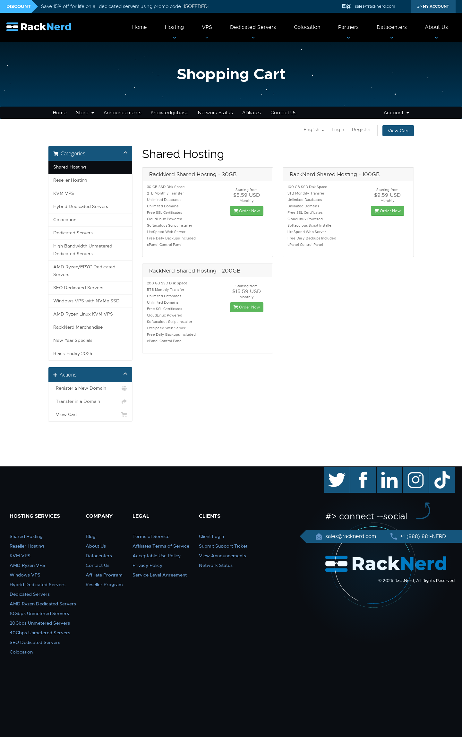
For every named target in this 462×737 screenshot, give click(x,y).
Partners (348, 27)
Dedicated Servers (253, 27)
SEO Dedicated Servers (78, 287)
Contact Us (283, 113)
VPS (207, 27)
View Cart (398, 131)
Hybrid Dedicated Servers (80, 206)
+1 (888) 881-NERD (422, 536)
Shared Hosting (69, 167)
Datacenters (392, 27)
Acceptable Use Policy (157, 556)
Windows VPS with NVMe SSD (86, 301)
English (314, 130)
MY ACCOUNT (435, 6)
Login (338, 130)
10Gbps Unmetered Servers (39, 613)
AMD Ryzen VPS (27, 565)
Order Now (247, 210)
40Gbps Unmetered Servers (40, 633)
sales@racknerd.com (375, 6)
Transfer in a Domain (90, 401)
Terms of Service (151, 536)
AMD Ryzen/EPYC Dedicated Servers (84, 270)
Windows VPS (25, 575)
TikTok (437, 470)
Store (85, 113)
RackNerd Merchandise (78, 327)
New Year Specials (72, 340)
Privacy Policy (147, 565)
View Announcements (222, 556)
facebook (362, 470)
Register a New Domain (90, 388)
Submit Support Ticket (223, 546)
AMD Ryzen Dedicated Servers (43, 604)
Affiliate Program (104, 575)
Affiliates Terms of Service (161, 546)
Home (139, 27)
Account (396, 113)
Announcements (122, 113)
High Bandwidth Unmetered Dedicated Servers (82, 249)
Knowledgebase (169, 113)
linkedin (386, 470)
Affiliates (251, 113)
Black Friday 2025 (72, 353)
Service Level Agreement (160, 575)
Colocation (307, 27)
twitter (332, 470)
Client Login (211, 536)
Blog (91, 536)
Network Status (215, 113)
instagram (415, 470)
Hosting (174, 27)
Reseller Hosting (70, 180)
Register (361, 130)
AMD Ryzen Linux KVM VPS (83, 314)
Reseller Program (104, 584)
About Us (436, 27)
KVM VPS (63, 193)
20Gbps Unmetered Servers (40, 623)
